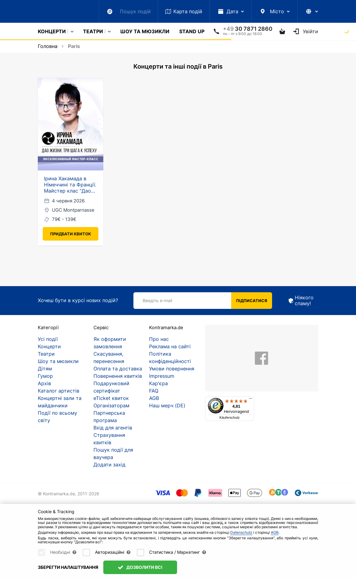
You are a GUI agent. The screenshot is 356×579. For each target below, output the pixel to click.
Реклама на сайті (170, 346)
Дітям (45, 368)
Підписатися (251, 300)
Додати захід (109, 464)
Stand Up (191, 31)
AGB (154, 398)
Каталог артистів (58, 391)
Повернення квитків (117, 376)
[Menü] (250, 400)
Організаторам (111, 405)
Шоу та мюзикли (144, 31)
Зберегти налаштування (68, 567)
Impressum (161, 376)
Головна (47, 46)
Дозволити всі (140, 567)
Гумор (45, 376)
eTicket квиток (111, 398)
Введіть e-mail (157, 300)
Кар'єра (158, 383)
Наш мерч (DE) (167, 405)
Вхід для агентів (112, 428)
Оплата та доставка (117, 368)
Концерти (52, 31)
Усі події (48, 339)
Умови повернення (171, 368)
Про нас (159, 339)
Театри (93, 31)
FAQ (153, 391)
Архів (44, 383)
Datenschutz (241, 532)
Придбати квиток (70, 233)
